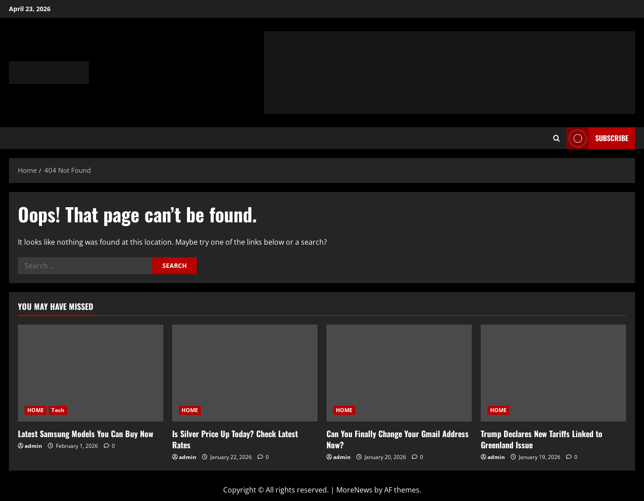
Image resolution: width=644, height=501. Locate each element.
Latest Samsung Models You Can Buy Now (85, 433)
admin (33, 446)
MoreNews (354, 490)
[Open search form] (556, 138)
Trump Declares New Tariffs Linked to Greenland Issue (541, 439)
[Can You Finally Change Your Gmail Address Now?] (399, 373)
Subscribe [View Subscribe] (597, 138)
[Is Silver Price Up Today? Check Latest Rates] (245, 373)
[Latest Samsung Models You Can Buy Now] (90, 373)
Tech (57, 410)
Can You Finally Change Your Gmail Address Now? (397, 439)
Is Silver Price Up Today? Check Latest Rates (235, 439)
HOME (35, 410)
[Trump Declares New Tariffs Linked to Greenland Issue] (553, 373)
